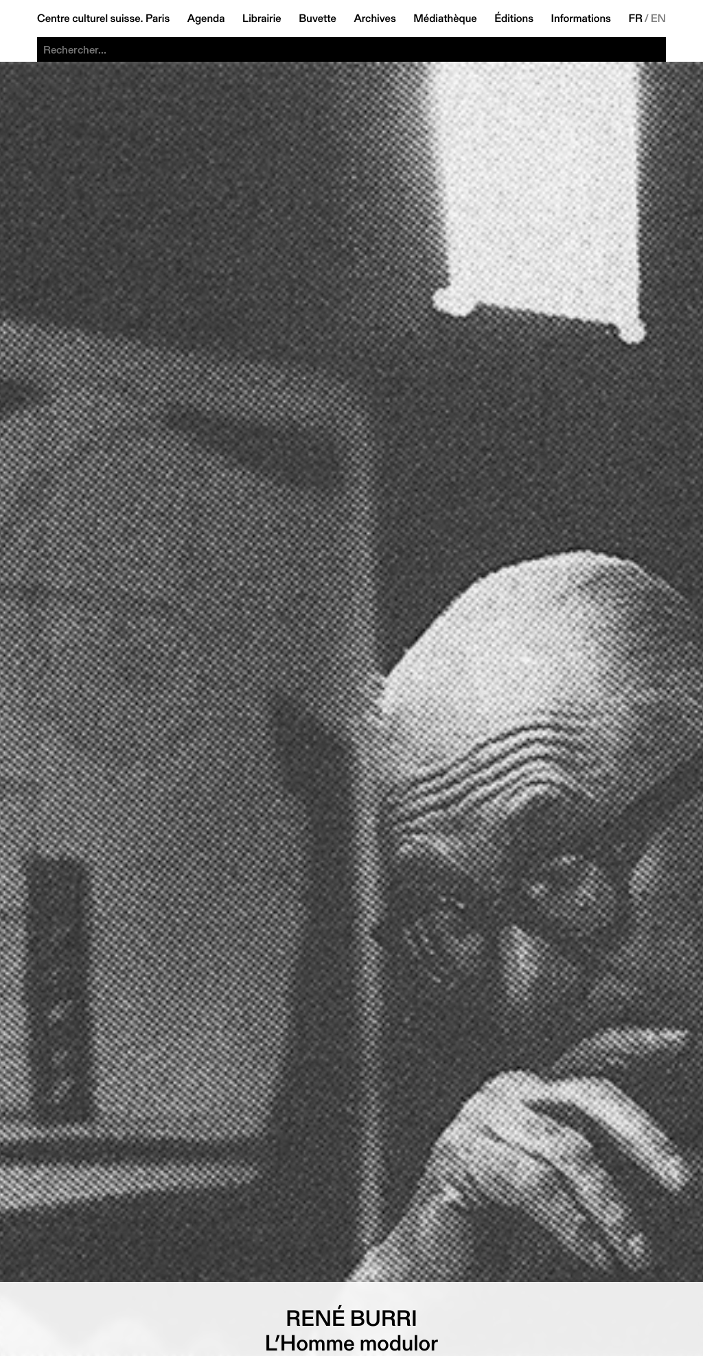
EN (658, 18)
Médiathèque (444, 18)
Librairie (261, 18)
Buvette (317, 18)
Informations (581, 18)
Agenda (206, 18)
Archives (374, 18)
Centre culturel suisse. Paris (103, 18)
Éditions (513, 18)
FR (635, 18)
